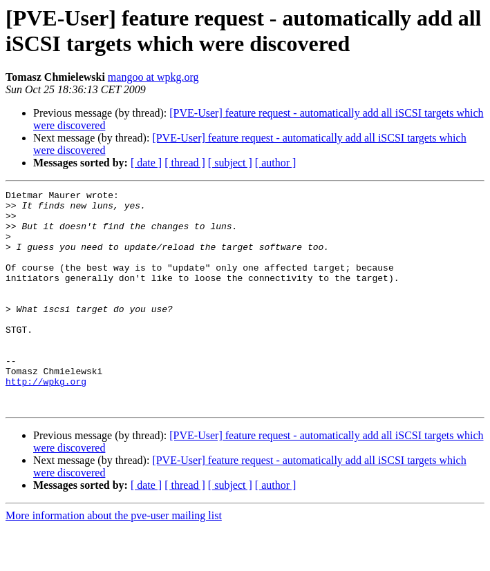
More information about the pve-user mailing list (114, 559)
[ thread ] (184, 162)
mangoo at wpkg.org (153, 77)
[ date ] (146, 162)
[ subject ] (230, 162)
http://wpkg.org (46, 420)
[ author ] (275, 162)
